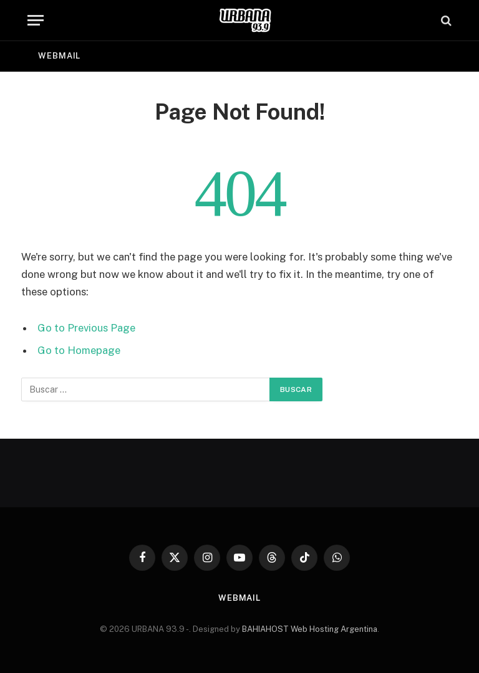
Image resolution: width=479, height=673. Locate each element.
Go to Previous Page (86, 328)
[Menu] (35, 20)
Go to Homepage (78, 350)
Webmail (59, 55)
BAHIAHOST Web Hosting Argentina (309, 629)
